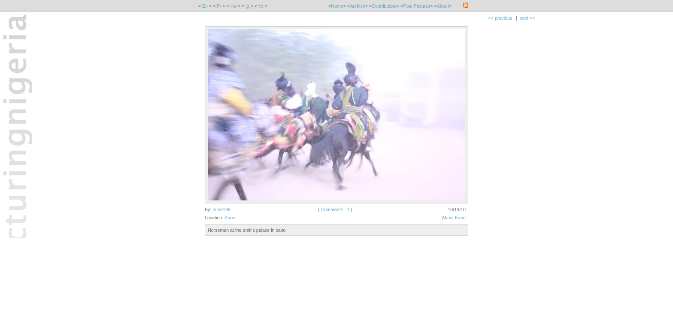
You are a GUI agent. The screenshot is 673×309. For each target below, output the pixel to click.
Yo (261, 6)
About (443, 6)
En (205, 6)
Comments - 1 (335, 209)
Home (337, 6)
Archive (357, 6)
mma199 (221, 209)
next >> (527, 18)
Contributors (384, 6)
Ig (247, 6)
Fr (219, 6)
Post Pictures (416, 6)
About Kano (454, 217)
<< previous (500, 18)
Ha (233, 6)
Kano (229, 217)
